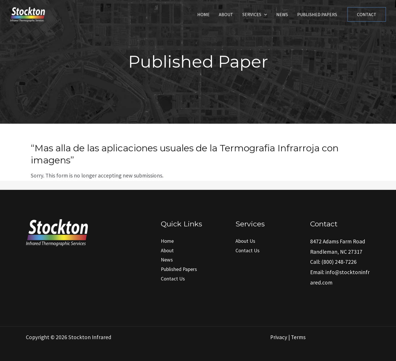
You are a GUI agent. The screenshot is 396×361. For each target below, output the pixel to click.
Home (203, 14)
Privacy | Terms (288, 337)
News (282, 14)
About (226, 14)
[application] (264, 14)
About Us (245, 241)
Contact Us (173, 279)
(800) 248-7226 (339, 261)
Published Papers (317, 14)
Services (254, 14)
